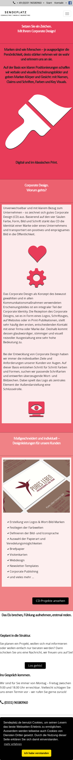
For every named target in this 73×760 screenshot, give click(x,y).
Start (49, 2)
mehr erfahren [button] (13, 744)
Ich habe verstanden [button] (36, 753)
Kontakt (58, 2)
